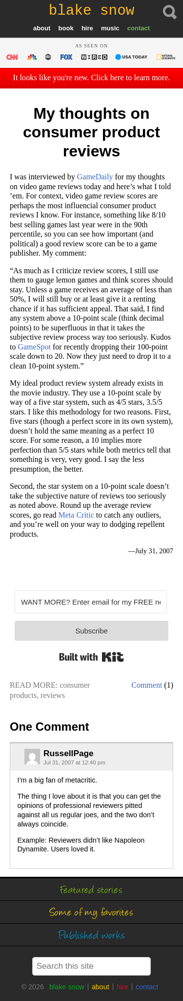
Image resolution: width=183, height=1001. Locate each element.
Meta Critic (76, 515)
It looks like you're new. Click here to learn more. (91, 77)
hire (87, 28)
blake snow (66, 987)
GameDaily (95, 177)
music (110, 28)
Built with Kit (91, 657)
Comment (146, 685)
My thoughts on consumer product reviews (91, 132)
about (41, 28)
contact (138, 28)
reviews (53, 695)
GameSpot (34, 347)
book (66, 28)
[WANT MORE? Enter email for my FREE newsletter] (91, 601)
